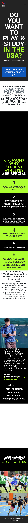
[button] (2, 45)
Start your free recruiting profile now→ (14, 72)
